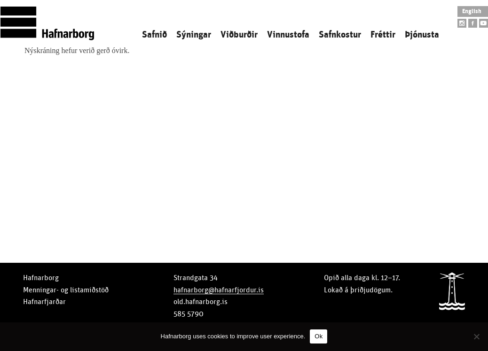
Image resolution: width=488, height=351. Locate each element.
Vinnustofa (288, 34)
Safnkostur (340, 34)
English (471, 11)
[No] (476, 336)
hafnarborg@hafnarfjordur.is (218, 290)
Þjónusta (422, 34)
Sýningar (193, 34)
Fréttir (382, 34)
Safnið (154, 34)
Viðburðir (239, 34)
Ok (319, 336)
